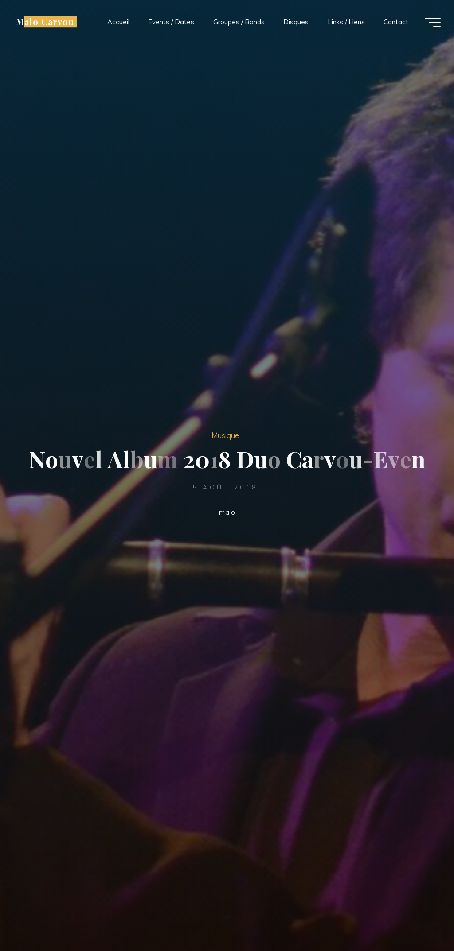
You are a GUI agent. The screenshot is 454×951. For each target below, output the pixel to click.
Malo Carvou (45, 21)
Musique (225, 435)
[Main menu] (433, 22)
